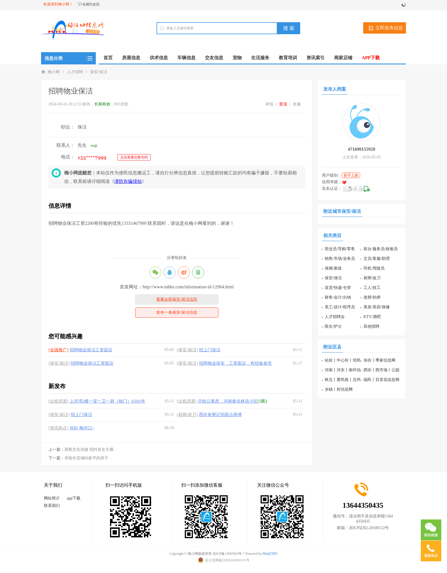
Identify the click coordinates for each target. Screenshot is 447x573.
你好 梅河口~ (82, 428)
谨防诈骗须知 (128, 181)
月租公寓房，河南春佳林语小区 (228, 401)
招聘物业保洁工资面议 (91, 350)
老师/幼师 (372, 297)
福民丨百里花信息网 (381, 380)
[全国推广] (58, 350)
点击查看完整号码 (134, 157)
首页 (108, 57)
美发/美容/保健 (376, 307)
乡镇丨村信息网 (339, 389)
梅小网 (54, 72)
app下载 (73, 498)
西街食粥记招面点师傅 (220, 414)
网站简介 (52, 498)
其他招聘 (371, 326)
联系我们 (52, 505)
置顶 (283, 104)
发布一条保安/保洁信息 (176, 312)
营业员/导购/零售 (340, 249)
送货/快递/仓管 (338, 288)
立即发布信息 (389, 27)
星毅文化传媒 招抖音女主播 (88, 449)
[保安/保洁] (187, 350)
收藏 (297, 104)
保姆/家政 (333, 268)
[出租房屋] (58, 401)
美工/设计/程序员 (340, 307)
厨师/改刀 (372, 278)
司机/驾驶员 (374, 268)
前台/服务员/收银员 (380, 249)
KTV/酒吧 (372, 317)
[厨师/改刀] (187, 414)
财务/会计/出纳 (338, 297)
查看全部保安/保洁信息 (176, 299)
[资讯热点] (58, 428)
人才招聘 (75, 72)
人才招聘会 (335, 317)
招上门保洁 (209, 350)
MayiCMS (270, 554)
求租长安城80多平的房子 (86, 458)
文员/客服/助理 (376, 258)
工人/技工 (372, 288)
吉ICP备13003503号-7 (229, 554)
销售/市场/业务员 (340, 258)
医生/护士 (333, 326)
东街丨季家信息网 (379, 360)
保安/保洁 (98, 72)
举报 (269, 104)
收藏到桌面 (90, 4)
